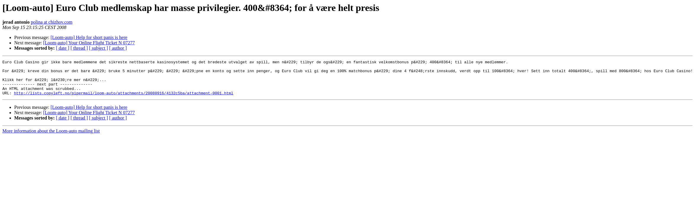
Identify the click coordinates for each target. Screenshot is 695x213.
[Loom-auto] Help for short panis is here (89, 37)
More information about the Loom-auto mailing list (51, 138)
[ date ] (62, 48)
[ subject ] (98, 48)
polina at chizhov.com (52, 22)
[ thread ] (79, 48)
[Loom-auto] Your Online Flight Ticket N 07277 (89, 42)
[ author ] (118, 48)
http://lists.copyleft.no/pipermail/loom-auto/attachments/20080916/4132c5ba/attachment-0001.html (123, 100)
